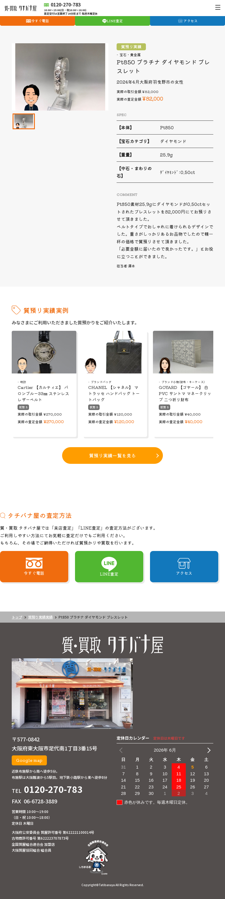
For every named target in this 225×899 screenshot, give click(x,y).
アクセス (190, 20)
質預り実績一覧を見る (112, 455)
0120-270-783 (53, 789)
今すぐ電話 (40, 20)
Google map (29, 760)
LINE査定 (115, 20)
